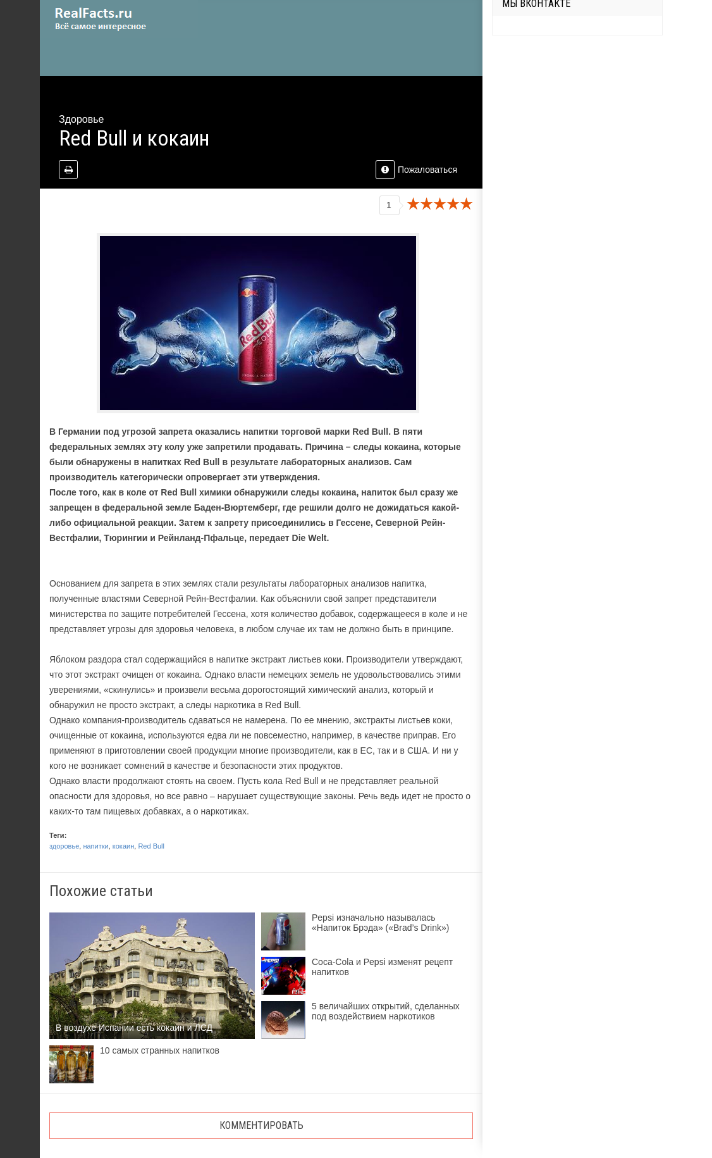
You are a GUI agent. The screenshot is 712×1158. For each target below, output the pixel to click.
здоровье (64, 846)
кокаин (123, 846)
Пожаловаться (416, 170)
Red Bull (151, 846)
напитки (95, 846)
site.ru (119, 19)
